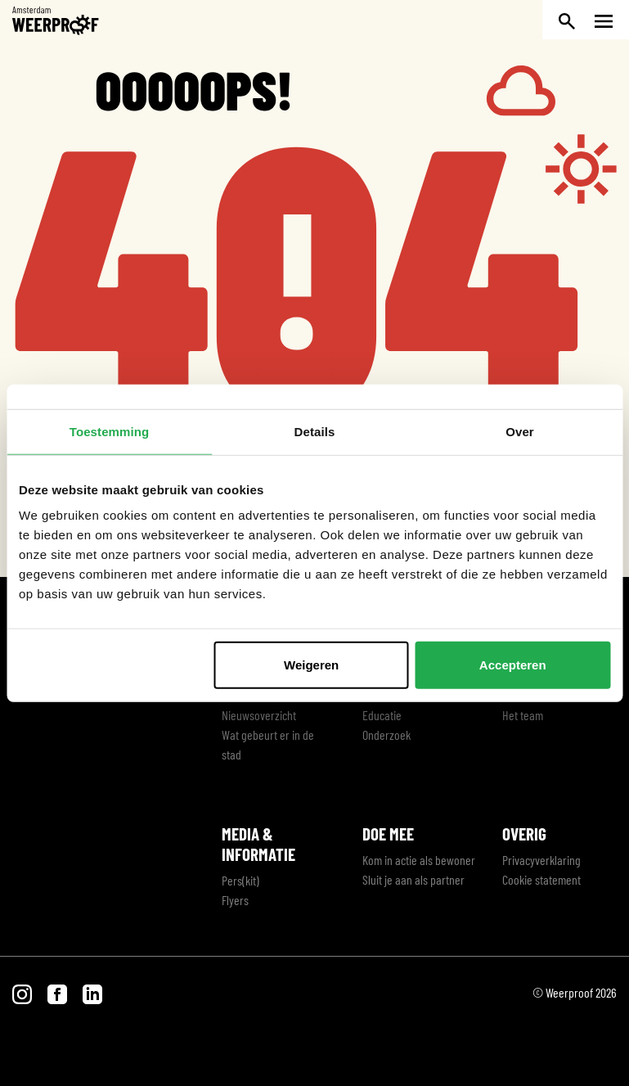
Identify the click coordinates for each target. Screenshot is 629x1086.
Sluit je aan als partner (413, 879)
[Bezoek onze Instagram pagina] (23, 992)
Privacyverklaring (541, 859)
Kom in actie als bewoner (418, 859)
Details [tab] (314, 431)
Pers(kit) (240, 880)
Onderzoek (386, 734)
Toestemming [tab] (110, 431)
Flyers (235, 900)
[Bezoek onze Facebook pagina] (58, 992)
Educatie (382, 715)
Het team (522, 715)
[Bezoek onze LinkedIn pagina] (92, 992)
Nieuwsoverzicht (259, 715)
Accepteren (512, 665)
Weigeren (311, 665)
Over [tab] (519, 431)
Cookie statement (541, 879)
